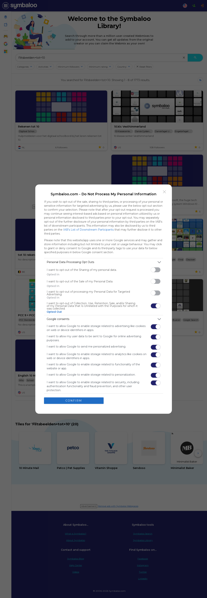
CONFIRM (73, 400)
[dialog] (103, 299)
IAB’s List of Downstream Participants (88, 229)
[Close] (164, 191)
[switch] (156, 269)
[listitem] (103, 262)
